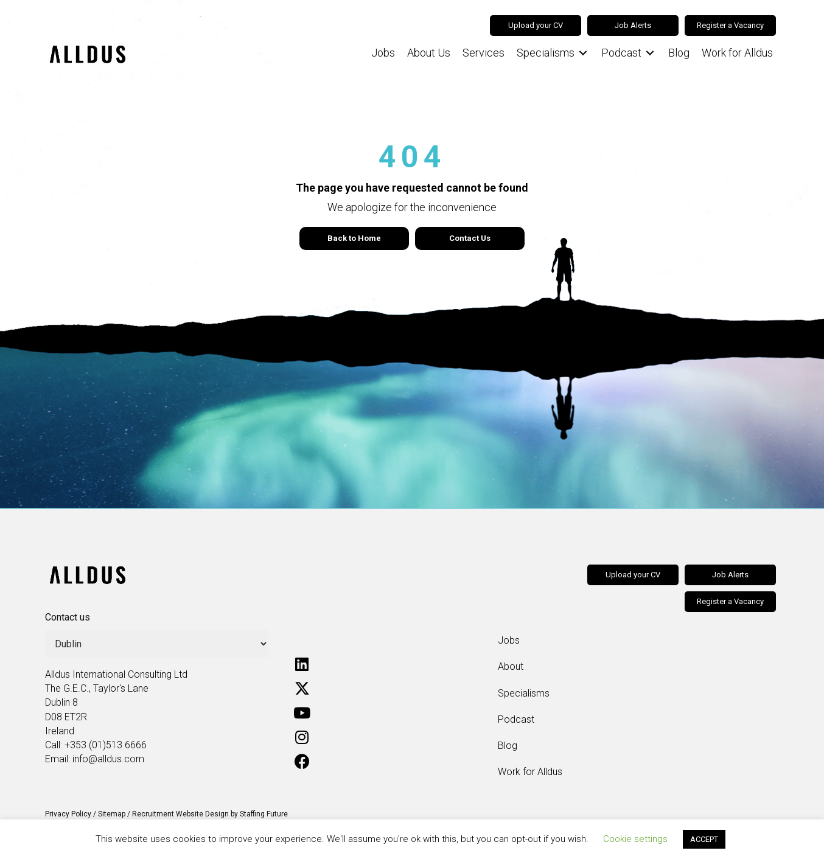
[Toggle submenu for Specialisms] (583, 53)
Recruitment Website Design (180, 814)
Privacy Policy (68, 814)
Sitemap (111, 814)
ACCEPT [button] (704, 839)
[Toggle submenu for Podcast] (650, 53)
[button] (302, 664)
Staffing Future (264, 814)
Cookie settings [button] (635, 838)
